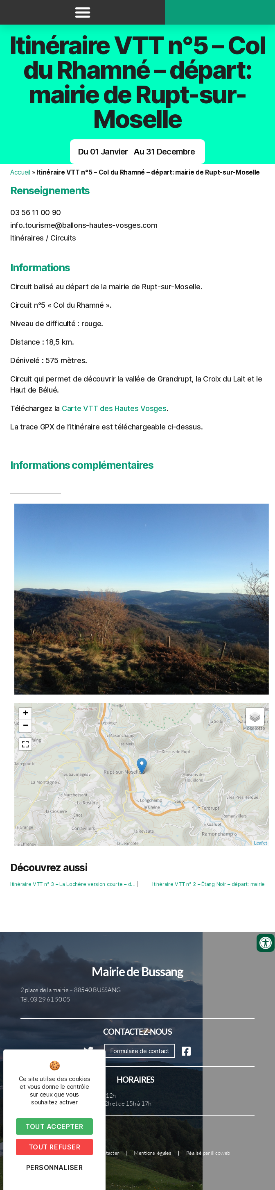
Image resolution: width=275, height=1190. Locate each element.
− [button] (25, 726)
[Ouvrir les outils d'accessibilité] (266, 943)
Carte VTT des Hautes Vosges (114, 408)
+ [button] (25, 714)
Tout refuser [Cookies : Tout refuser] (54, 1147)
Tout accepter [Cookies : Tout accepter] (54, 1126)
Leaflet (260, 842)
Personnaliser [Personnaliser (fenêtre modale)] (54, 1167)
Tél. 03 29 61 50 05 (45, 999)
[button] (82, 12)
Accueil (20, 172)
